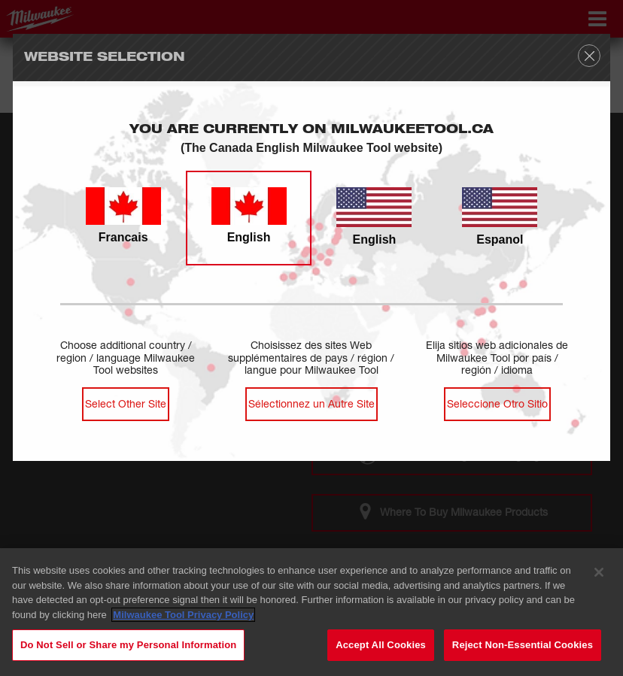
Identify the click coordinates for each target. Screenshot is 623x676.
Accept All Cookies (381, 645)
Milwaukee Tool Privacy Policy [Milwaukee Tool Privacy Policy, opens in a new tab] (183, 615)
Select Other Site (125, 403)
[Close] (598, 573)
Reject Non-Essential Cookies (522, 645)
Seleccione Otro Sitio (497, 403)
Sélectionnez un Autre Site (311, 403)
